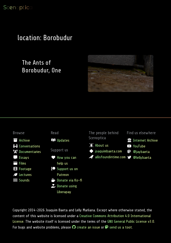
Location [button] (125, 7)
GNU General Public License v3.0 (130, 221)
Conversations (29, 146)
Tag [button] (139, 7)
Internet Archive (145, 140)
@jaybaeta (141, 151)
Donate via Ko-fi (69, 180)
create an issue (86, 227)
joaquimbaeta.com (108, 151)
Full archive (156, 7)
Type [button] (110, 7)
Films (22, 163)
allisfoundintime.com (110, 157)
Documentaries (30, 151)
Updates (63, 140)
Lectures (25, 174)
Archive (24, 140)
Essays (24, 157)
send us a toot (118, 227)
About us (101, 145)
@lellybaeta (142, 157)
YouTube (139, 146)
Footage (25, 169)
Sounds (24, 180)
